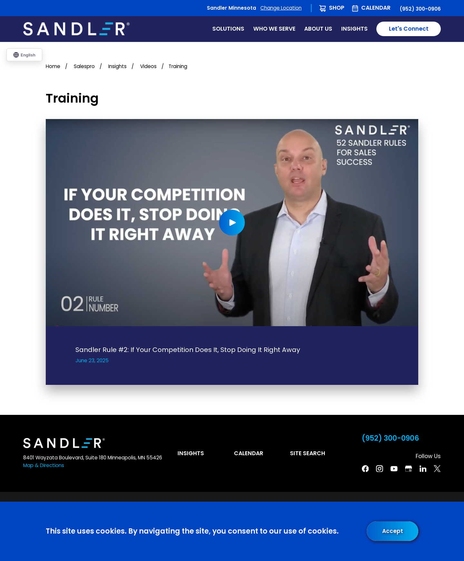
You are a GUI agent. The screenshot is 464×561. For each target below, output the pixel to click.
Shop (336, 8)
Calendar (376, 8)
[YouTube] (394, 468)
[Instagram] (379, 468)
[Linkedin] (423, 468)
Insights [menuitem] (354, 29)
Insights (191, 453)
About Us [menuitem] (318, 29)
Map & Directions (43, 465)
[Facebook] (365, 468)
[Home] (76, 29)
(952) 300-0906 (420, 8)
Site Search (307, 453)
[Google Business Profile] (408, 468)
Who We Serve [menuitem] (274, 29)
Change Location (281, 8)
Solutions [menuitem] (228, 29)
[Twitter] (437, 468)
